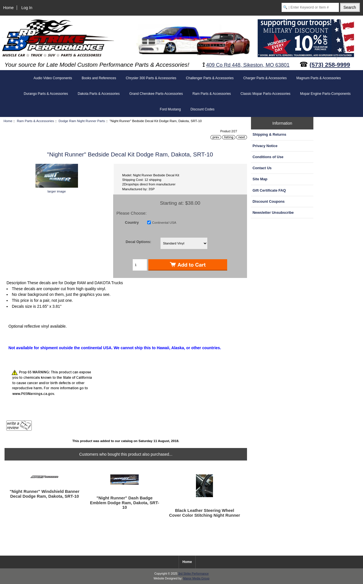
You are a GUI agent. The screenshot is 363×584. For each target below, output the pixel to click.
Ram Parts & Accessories (35, 121)
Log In (26, 7)
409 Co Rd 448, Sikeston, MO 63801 (248, 65)
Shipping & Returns (269, 134)
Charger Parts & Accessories (265, 78)
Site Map (259, 179)
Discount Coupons (268, 201)
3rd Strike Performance (193, 573)
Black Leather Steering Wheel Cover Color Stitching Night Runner (204, 512)
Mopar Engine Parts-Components (325, 94)
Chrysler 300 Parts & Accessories (151, 78)
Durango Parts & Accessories (46, 94)
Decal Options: (138, 241)
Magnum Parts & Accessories (318, 78)
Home (8, 7)
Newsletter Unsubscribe (273, 212)
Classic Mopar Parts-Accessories (265, 94)
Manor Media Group (196, 578)
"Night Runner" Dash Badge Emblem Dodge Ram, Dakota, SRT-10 (124, 502)
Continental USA (164, 222)
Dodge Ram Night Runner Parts (81, 121)
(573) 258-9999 (330, 64)
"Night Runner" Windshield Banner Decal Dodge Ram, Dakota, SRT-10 (44, 493)
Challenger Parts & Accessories (210, 78)
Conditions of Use (267, 157)
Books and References (99, 78)
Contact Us (261, 168)
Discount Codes (203, 109)
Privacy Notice (264, 146)
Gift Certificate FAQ (269, 190)
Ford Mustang (170, 109)
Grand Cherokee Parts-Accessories (156, 94)
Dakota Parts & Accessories (99, 94)
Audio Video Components (52, 78)
